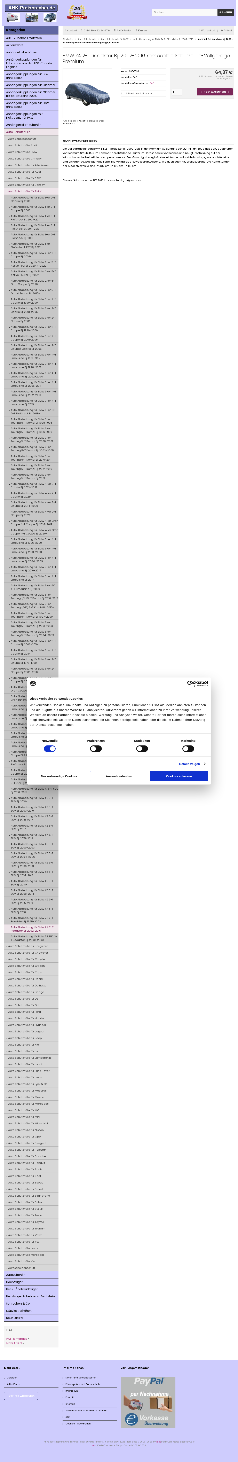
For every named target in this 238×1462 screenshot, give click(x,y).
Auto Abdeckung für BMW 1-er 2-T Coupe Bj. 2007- (33, 208)
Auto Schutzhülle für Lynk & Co (28, 1084)
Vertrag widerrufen (21, 1396)
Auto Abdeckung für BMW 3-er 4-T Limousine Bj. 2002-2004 (33, 374)
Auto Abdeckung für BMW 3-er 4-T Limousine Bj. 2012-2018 (33, 393)
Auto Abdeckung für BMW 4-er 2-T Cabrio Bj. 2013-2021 (33, 485)
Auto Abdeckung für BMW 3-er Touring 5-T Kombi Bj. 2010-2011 (31, 458)
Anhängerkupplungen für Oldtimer (30, 85)
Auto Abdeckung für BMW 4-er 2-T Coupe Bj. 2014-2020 (33, 504)
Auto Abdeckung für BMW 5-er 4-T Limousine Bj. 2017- (33, 578)
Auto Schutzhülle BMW (22, 152)
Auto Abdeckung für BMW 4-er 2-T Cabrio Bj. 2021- (33, 495)
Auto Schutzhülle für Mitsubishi (28, 1123)
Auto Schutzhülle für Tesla (25, 1215)
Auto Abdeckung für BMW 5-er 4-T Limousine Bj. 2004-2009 (33, 559)
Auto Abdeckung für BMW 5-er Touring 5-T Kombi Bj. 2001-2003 (32, 624)
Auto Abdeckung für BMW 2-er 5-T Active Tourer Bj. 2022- (33, 273)
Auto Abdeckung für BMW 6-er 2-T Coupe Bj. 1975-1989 (33, 661)
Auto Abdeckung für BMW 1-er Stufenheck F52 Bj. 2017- (30, 245)
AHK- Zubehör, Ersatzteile (24, 38)
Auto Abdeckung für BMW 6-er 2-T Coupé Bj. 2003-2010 (33, 670)
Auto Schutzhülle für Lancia (25, 1064)
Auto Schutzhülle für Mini (24, 1117)
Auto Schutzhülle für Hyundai (27, 1025)
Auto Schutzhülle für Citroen (26, 966)
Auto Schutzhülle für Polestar (27, 1150)
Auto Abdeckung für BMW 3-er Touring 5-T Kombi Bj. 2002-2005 (32, 448)
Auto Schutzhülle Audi (22, 145)
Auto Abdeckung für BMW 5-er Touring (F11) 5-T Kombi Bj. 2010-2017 (34, 596)
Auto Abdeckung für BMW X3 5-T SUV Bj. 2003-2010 (32, 809)
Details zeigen (189, 763)
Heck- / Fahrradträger (22, 1289)
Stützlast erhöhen (19, 1311)
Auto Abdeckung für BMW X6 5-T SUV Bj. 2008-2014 (32, 892)
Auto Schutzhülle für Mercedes (28, 1104)
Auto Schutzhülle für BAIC (24, 178)
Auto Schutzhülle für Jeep (25, 1038)
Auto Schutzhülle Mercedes (26, 1255)
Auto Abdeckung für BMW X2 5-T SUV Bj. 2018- (32, 799)
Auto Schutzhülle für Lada (24, 1051)
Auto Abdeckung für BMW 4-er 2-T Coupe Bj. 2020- (33, 513)
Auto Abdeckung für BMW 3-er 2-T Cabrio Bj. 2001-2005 (33, 310)
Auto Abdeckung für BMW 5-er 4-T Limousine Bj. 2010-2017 (33, 568)
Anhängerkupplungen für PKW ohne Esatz (27, 105)
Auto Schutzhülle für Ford (24, 1012)
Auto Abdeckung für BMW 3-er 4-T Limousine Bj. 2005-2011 (33, 384)
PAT (152, 83)
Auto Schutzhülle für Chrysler (27, 959)
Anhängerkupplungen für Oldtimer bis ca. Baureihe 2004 (30, 94)
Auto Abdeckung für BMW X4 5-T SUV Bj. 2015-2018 (32, 836)
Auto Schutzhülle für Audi (24, 172)
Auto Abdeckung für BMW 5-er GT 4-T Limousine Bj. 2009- (33, 587)
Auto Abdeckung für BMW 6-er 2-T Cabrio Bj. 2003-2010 (33, 642)
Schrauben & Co (18, 1303)
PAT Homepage (16, 1339)
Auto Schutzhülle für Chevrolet (28, 953)
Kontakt (71, 30)
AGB (66, 1417)
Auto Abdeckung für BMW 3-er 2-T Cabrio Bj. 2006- (33, 319)
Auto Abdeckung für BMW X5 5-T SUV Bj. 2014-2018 (32, 873)
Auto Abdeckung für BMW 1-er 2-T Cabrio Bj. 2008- (33, 199)
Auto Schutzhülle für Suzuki (25, 1209)
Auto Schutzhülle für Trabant (26, 1228)
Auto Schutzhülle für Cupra (25, 972)
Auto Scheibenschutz (22, 139)
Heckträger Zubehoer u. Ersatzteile (30, 1296)
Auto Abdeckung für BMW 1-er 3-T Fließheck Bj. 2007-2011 (33, 217)
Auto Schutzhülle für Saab (25, 1169)
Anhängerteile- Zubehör (23, 125)
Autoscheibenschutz (21, 1268)
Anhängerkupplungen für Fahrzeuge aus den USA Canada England (29, 63)
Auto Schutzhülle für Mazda (26, 1097)
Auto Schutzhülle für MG (23, 1110)
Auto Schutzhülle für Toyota (26, 1222)
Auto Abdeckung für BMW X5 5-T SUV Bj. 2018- (32, 882)
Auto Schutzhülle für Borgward (28, 946)
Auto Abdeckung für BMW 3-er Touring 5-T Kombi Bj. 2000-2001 (32, 439)
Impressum (71, 1390)
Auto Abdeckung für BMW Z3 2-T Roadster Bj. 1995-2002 (32, 919)
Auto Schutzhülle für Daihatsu (27, 985)
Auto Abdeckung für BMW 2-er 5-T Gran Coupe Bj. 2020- (33, 282)
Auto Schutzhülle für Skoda (25, 1183)
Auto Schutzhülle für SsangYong (29, 1196)
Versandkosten (225, 76)
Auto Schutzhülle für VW (23, 1242)
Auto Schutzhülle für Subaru (26, 1202)
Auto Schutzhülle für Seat (24, 1176)
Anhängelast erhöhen (21, 52)
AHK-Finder (123, 30)
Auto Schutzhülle (18, 132)
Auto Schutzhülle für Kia (23, 1045)
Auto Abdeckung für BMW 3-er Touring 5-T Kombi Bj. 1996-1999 (31, 430)
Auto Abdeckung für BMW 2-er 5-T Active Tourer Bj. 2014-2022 (33, 264)
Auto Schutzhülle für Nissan (26, 1130)
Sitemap (69, 1404)
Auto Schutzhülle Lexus (23, 1248)
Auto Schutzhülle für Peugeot (27, 1143)
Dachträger (14, 1282)
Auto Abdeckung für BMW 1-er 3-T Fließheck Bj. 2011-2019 (33, 227)
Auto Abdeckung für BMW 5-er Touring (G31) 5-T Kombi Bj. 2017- (32, 605)
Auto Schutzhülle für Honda (26, 1018)
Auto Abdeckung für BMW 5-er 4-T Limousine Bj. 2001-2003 (33, 550)
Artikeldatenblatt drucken (139, 93)
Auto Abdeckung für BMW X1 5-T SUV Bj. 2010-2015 (34, 790)
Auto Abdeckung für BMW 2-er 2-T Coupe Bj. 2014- (33, 254)
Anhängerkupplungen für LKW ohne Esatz (27, 76)
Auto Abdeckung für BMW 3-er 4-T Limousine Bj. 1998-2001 (33, 365)
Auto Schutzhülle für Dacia (25, 979)
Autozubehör (15, 1275)
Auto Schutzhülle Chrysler (25, 159)
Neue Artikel (14, 1318)
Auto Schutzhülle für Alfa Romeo (29, 165)
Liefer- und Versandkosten (79, 1377)
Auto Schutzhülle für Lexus (25, 1077)
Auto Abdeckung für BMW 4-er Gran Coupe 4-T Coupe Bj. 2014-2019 (34, 522)
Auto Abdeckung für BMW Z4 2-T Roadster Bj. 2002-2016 (32, 929)
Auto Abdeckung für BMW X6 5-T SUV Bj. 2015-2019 (32, 901)
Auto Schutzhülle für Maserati (27, 1091)
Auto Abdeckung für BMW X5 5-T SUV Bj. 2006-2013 (32, 864)
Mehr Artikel (14, 1343)
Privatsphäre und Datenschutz (81, 1384)
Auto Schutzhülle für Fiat (23, 1005)
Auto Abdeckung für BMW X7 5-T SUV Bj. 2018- (32, 910)
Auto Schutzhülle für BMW (24, 191)
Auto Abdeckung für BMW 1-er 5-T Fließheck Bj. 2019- (33, 236)
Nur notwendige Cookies (59, 776)
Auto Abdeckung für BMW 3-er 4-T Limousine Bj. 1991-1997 (33, 356)
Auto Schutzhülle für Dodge (26, 992)
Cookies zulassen (179, 776)
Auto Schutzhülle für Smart (25, 1189)
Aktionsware (14, 45)
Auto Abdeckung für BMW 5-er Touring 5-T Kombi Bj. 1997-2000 (32, 615)
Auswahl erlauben (119, 776)
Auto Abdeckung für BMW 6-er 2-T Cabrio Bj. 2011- (33, 652)
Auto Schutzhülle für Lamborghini (29, 1058)
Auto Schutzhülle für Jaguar (26, 1031)
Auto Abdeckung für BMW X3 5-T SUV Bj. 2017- (32, 827)
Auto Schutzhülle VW (21, 1261)
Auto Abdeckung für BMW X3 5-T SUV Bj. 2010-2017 (32, 818)
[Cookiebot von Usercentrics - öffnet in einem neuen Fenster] (190, 683)
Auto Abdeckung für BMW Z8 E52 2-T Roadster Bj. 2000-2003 (34, 938)
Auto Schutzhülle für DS (23, 999)
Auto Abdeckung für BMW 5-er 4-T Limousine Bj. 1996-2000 (33, 541)
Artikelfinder (12, 1384)
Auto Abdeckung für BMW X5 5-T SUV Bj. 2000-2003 (32, 846)
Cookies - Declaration (77, 1423)
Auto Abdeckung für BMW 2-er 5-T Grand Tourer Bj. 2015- (33, 291)
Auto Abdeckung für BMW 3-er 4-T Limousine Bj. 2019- (33, 402)
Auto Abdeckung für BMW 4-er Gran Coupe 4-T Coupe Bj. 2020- (34, 531)
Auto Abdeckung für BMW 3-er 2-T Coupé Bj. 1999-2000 (33, 328)
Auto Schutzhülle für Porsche (27, 1156)
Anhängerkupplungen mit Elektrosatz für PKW (24, 116)
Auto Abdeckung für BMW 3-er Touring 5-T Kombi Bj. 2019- (31, 476)
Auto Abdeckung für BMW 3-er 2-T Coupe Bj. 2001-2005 (33, 338)
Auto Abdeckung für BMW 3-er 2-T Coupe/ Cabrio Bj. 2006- (33, 347)
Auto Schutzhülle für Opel (24, 1137)
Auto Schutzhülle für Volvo (25, 1235)
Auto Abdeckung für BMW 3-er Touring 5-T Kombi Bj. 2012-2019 (31, 467)
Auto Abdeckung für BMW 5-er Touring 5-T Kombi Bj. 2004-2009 (32, 633)
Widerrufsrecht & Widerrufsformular (85, 1410)
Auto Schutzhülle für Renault (26, 1163)
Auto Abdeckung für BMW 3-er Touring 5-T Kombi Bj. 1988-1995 (31, 421)
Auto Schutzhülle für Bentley (26, 185)
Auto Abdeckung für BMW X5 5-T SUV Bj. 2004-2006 (32, 855)
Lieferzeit (10, 1377)
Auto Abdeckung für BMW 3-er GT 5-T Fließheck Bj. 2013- (33, 411)
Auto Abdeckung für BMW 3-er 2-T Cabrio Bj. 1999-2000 (33, 301)
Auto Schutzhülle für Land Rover (29, 1071)
